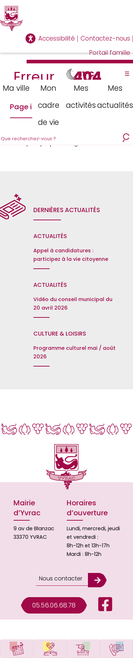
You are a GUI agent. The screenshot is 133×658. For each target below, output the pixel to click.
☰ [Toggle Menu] (126, 74)
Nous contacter (60, 578)
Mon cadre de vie (48, 105)
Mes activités (81, 96)
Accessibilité (56, 38)
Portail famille (109, 52)
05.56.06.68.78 (54, 605)
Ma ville (16, 88)
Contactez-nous (105, 38)
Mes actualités (115, 96)
